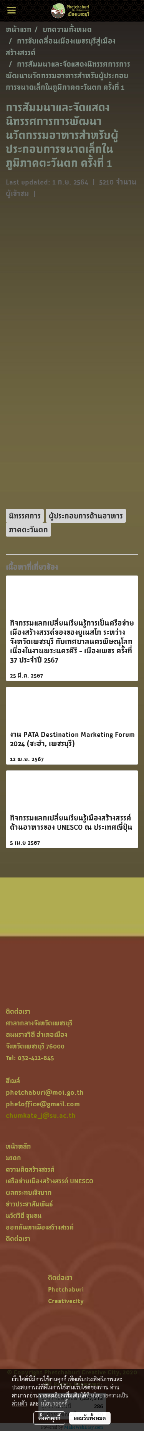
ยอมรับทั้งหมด (90, 1417)
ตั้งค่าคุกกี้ (49, 1417)
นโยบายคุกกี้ (54, 1403)
